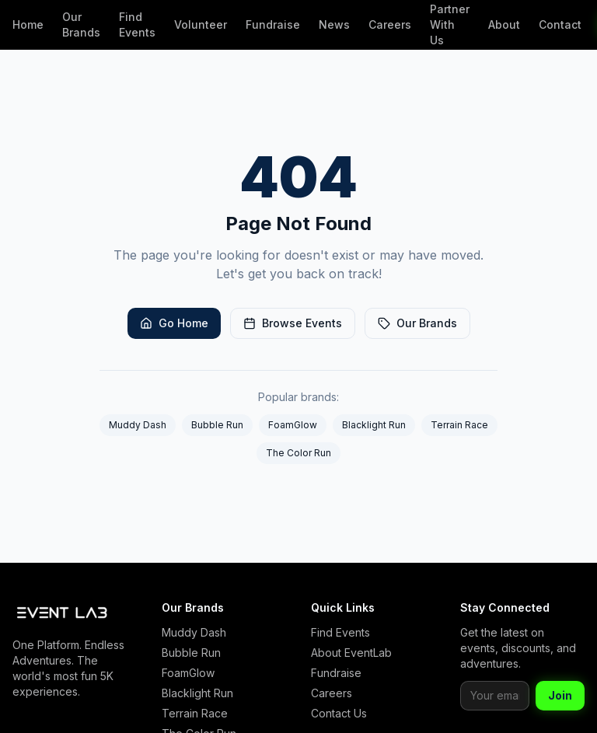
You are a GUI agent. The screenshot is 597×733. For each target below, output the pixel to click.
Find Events (137, 24)
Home (28, 24)
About (504, 24)
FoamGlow (292, 425)
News (334, 24)
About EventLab (351, 652)
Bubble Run (217, 425)
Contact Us (339, 713)
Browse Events (292, 323)
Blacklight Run (374, 425)
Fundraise (273, 24)
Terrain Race (459, 425)
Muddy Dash (137, 425)
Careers (389, 24)
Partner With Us (450, 24)
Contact (560, 24)
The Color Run (298, 453)
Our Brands (81, 24)
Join (560, 695)
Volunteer (200, 24)
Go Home (174, 323)
